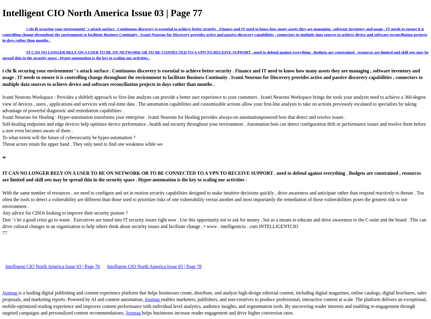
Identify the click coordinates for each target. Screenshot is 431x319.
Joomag (10, 292)
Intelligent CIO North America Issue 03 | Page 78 (154, 266)
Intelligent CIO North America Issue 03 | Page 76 (52, 266)
